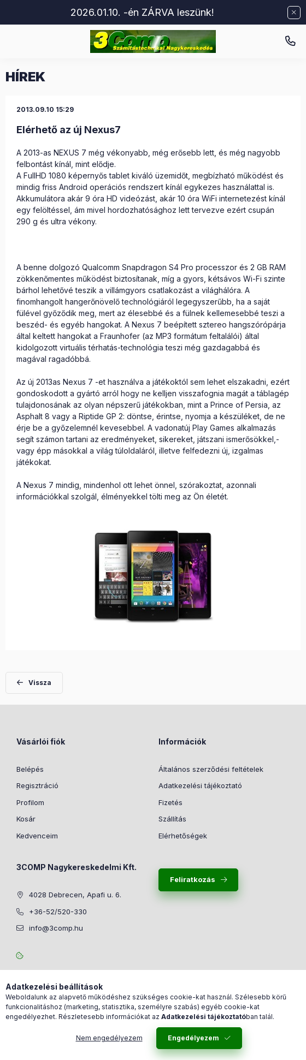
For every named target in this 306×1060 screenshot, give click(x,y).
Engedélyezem (193, 1038)
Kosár (26, 818)
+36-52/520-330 (290, 41)
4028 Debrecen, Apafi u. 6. (75, 894)
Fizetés (170, 802)
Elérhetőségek (182, 835)
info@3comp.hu (56, 928)
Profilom (30, 802)
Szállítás (172, 818)
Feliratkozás (192, 879)
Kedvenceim (37, 835)
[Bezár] (294, 12)
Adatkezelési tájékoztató (200, 785)
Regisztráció (37, 785)
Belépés (30, 769)
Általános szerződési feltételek (210, 769)
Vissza (39, 682)
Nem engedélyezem (109, 1038)
